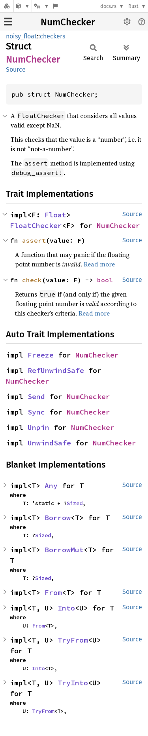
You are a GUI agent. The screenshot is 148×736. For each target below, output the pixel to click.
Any (51, 485)
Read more (99, 264)
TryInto (73, 682)
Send (36, 396)
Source (16, 69)
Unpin (38, 427)
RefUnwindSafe (56, 370)
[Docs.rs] (6, 6)
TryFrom (73, 640)
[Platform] (41, 6)
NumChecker (68, 22)
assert (34, 240)
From (53, 592)
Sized (74, 503)
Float (55, 214)
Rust (133, 6)
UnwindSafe (49, 442)
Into (66, 607)
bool (105, 280)
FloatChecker (36, 225)
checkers (52, 36)
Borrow (58, 517)
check (32, 280)
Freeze (41, 354)
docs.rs (108, 6)
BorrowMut (64, 549)
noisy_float (21, 36)
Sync (36, 411)
